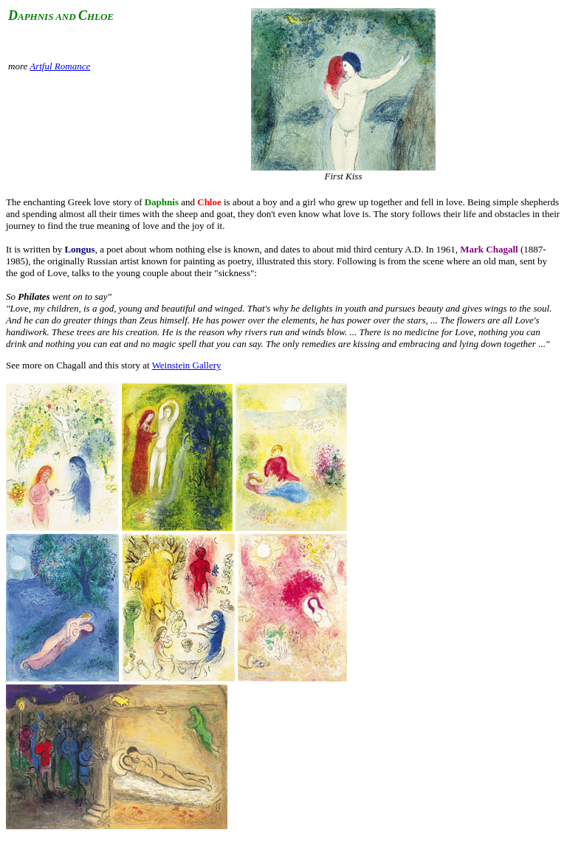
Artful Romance (60, 66)
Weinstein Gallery (186, 365)
